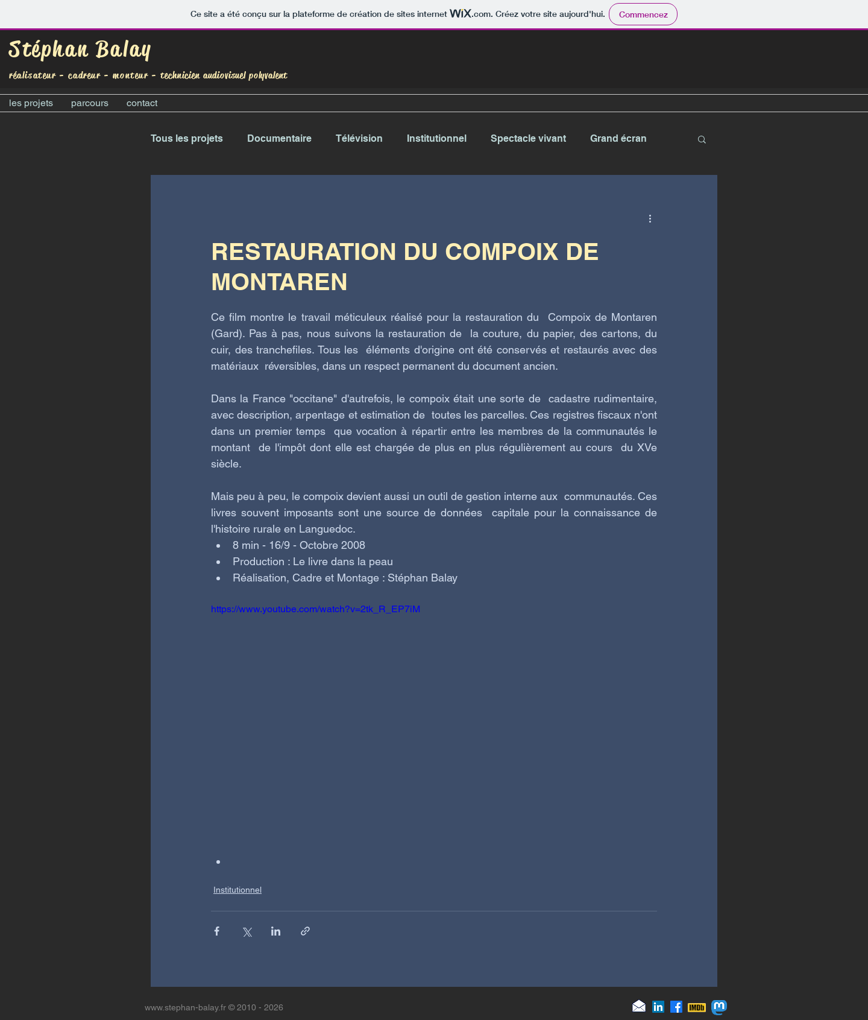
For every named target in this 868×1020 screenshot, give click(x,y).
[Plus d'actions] (650, 218)
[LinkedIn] (658, 1007)
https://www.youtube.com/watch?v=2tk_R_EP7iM (315, 609)
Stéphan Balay (81, 49)
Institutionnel (437, 138)
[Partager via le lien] (305, 931)
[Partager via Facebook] (216, 931)
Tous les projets (187, 138)
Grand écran (618, 138)
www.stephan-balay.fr (185, 1007)
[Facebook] (676, 1007)
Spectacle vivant (528, 138)
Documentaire (279, 138)
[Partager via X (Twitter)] (246, 931)
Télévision (359, 138)
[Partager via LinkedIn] (275, 931)
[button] (702, 139)
